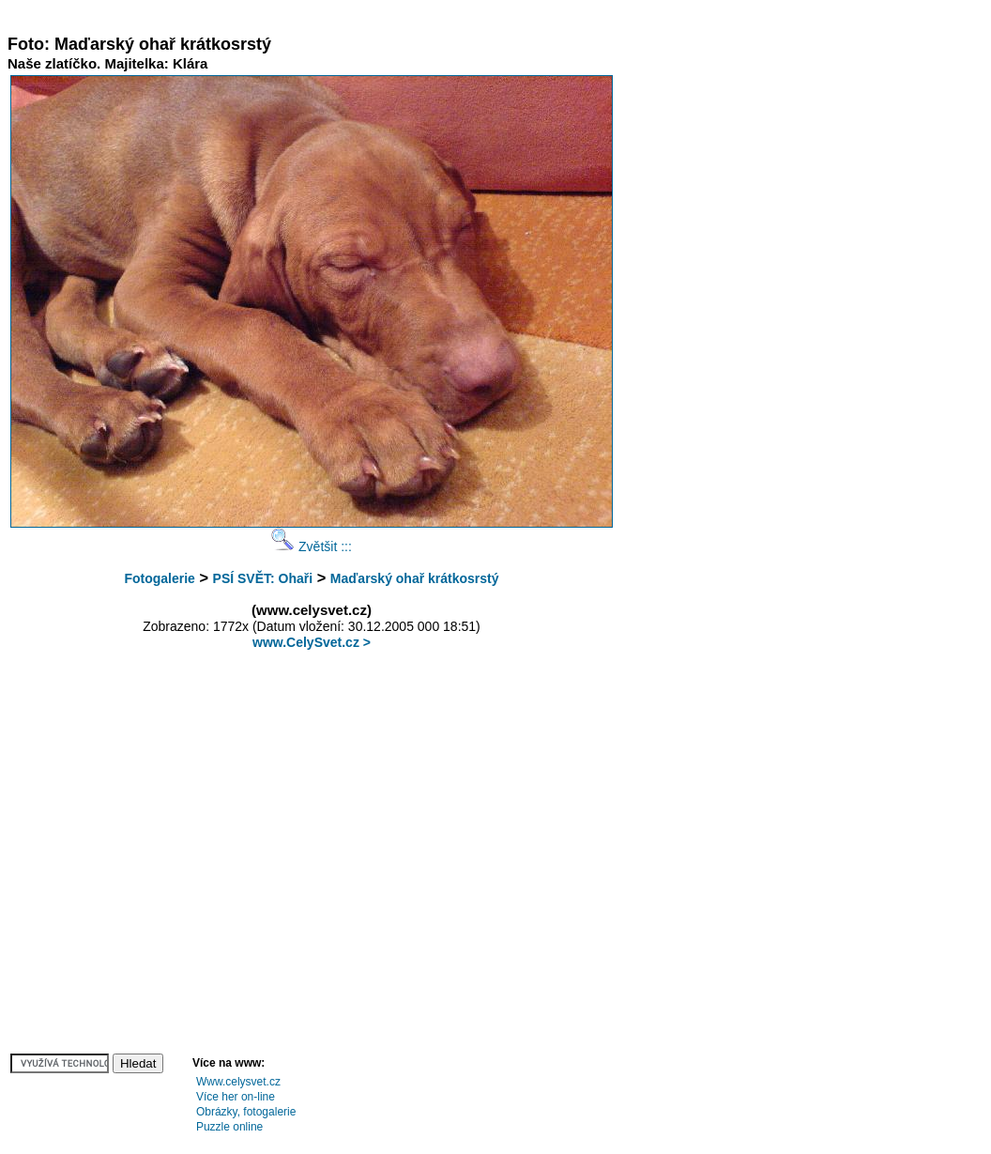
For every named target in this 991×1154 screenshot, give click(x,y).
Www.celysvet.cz (238, 1081)
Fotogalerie (159, 578)
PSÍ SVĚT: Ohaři (263, 578)
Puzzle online (229, 1126)
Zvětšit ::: (311, 546)
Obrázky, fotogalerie (246, 1111)
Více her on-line (235, 1096)
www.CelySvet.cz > (311, 642)
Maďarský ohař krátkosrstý (414, 578)
